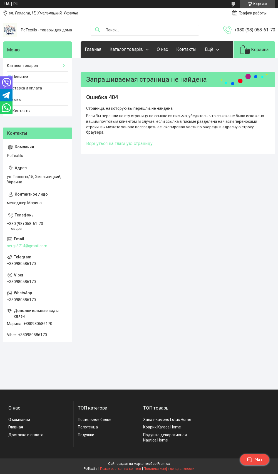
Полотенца (88, 427)
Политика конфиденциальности (169, 469)
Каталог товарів (126, 49)
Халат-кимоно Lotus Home (167, 419)
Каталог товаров (22, 65)
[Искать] (97, 30)
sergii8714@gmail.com (27, 246)
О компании (19, 419)
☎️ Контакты (18, 111)
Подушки (86, 435)
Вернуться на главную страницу (119, 143)
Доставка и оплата (24, 88)
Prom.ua (163, 464)
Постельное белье (94, 419)
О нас (162, 49)
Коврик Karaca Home (162, 427)
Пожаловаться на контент (120, 469)
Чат (254, 459)
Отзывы (14, 99)
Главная (93, 49)
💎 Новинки (17, 77)
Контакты (186, 49)
